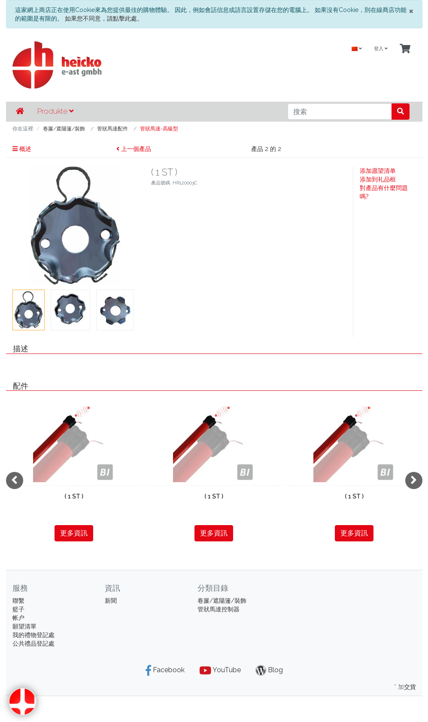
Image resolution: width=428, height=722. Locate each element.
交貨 (410, 686)
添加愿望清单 (378, 170)
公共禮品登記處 (33, 643)
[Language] (356, 49)
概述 (21, 148)
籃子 (18, 609)
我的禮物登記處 (33, 634)
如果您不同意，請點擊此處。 (104, 18)
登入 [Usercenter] (381, 48)
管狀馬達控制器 (218, 609)
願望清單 (24, 626)
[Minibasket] (405, 49)
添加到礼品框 (378, 179)
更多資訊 (74, 533)
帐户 (18, 617)
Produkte (55, 111)
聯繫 (18, 600)
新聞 (111, 600)
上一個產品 (133, 148)
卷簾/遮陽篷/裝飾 (221, 600)
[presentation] (14, 480)
